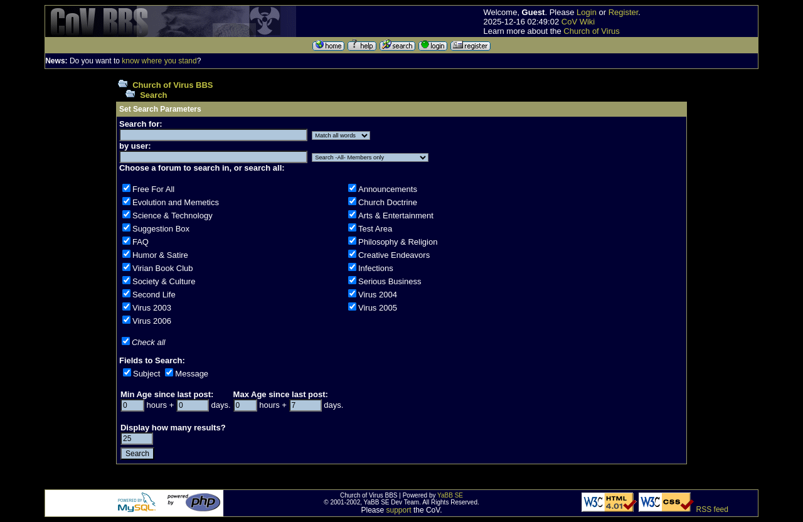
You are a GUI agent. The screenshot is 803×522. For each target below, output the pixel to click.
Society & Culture (163, 281)
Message (191, 373)
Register (624, 12)
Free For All (153, 189)
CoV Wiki (578, 21)
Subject (146, 373)
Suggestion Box (160, 228)
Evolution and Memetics (175, 202)
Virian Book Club (162, 268)
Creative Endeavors (394, 255)
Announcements (387, 189)
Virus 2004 (377, 294)
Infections (375, 268)
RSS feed (712, 509)
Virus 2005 (377, 307)
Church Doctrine (387, 202)
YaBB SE (450, 495)
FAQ (140, 242)
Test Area (375, 228)
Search (153, 95)
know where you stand (159, 60)
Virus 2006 (151, 321)
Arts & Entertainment (395, 215)
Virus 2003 (151, 307)
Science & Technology (172, 215)
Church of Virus (591, 31)
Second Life (154, 294)
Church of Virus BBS (172, 85)
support (399, 510)
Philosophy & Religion (397, 242)
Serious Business (389, 281)
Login (587, 12)
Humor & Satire (160, 255)
